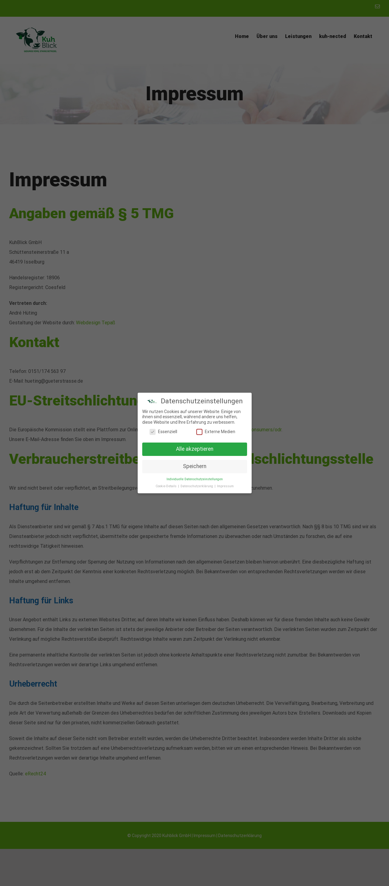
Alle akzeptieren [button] (194, 449)
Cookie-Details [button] (166, 486)
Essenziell (163, 432)
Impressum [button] (225, 486)
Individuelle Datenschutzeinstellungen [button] (195, 479)
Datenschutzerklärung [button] (197, 486)
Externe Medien (215, 432)
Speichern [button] (194, 466)
